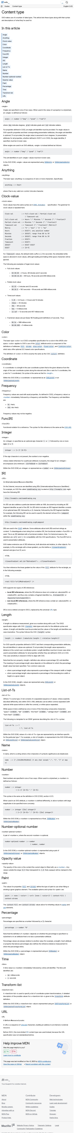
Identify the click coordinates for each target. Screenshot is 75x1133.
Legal (57, 1125)
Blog (3, 1103)
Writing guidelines (32, 1107)
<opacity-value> (8, 863)
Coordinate (7, 48)
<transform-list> (8, 990)
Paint (4, 83)
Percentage (7, 86)
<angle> (5, 106)
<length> (49, 373)
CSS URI (67, 427)
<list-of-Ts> (6, 695)
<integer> (5, 437)
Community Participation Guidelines (30, 1129)
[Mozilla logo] (8, 1125)
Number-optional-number (12, 77)
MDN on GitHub (32, 1114)
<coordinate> (7, 364)
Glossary (52, 1114)
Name (5, 70)
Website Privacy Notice (25, 1125)
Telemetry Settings (44, 1125)
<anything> (6, 175)
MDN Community (32, 1099)
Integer (5, 57)
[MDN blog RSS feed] (17, 1089)
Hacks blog (53, 1118)
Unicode (24, 1025)
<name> (5, 750)
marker (64, 905)
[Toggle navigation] (71, 2)
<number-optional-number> (12, 832)
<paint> (4, 883)
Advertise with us (8, 1110)
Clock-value (7, 41)
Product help (6, 1118)
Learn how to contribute (12, 1055)
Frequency (6, 51)
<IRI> (4, 478)
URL (4, 96)
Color (5, 44)
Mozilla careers (7, 1107)
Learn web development (58, 1103)
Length (5, 64)
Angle (5, 35)
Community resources (34, 1103)
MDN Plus (5, 1114)
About (4, 1099)
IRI (4, 61)
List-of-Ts (6, 67)
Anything (6, 38)
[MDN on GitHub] (3, 1089)
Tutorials (52, 1110)
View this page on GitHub (12, 1064)
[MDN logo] (6, 1080)
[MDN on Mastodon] (13, 1089)
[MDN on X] (10, 1089)
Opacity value (8, 80)
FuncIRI (6, 54)
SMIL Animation (39, 205)
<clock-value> (7, 201)
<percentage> (7, 918)
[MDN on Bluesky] (6, 1089)
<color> (5, 337)
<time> (4, 964)
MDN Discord (31, 1110)
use (4, 908)
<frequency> (6, 391)
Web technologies (56, 1099)
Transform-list (8, 93)
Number (5, 73)
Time (4, 90)
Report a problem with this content (37, 1064)
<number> (7, 397)
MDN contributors (44, 1061)
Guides (52, 1107)
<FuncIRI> (6, 424)
